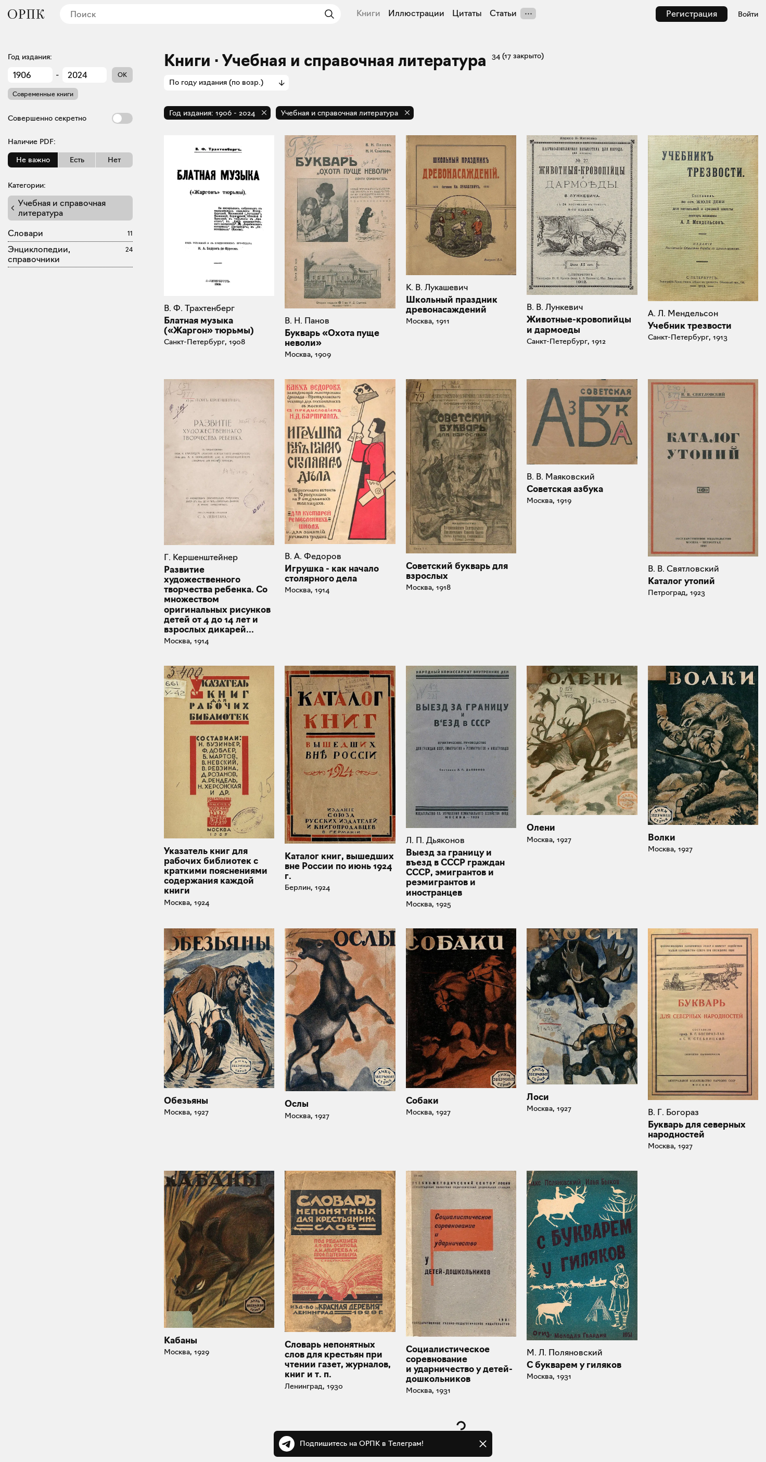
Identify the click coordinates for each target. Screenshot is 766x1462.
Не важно (33, 159)
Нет (114, 159)
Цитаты (467, 13)
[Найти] (326, 14)
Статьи (503, 13)
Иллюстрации (416, 13)
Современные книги (42, 94)
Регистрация (691, 14)
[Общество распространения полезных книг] (26, 14)
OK (122, 75)
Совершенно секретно (70, 118)
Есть (77, 159)
